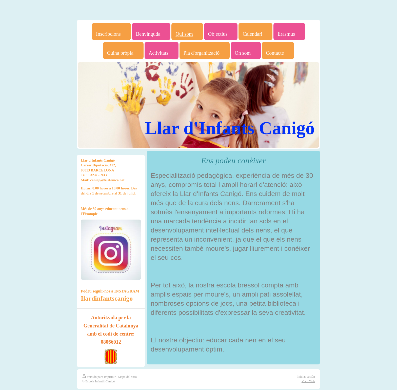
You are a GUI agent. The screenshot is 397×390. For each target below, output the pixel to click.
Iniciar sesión (306, 376)
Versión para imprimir (99, 377)
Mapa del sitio (127, 377)
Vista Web (308, 381)
